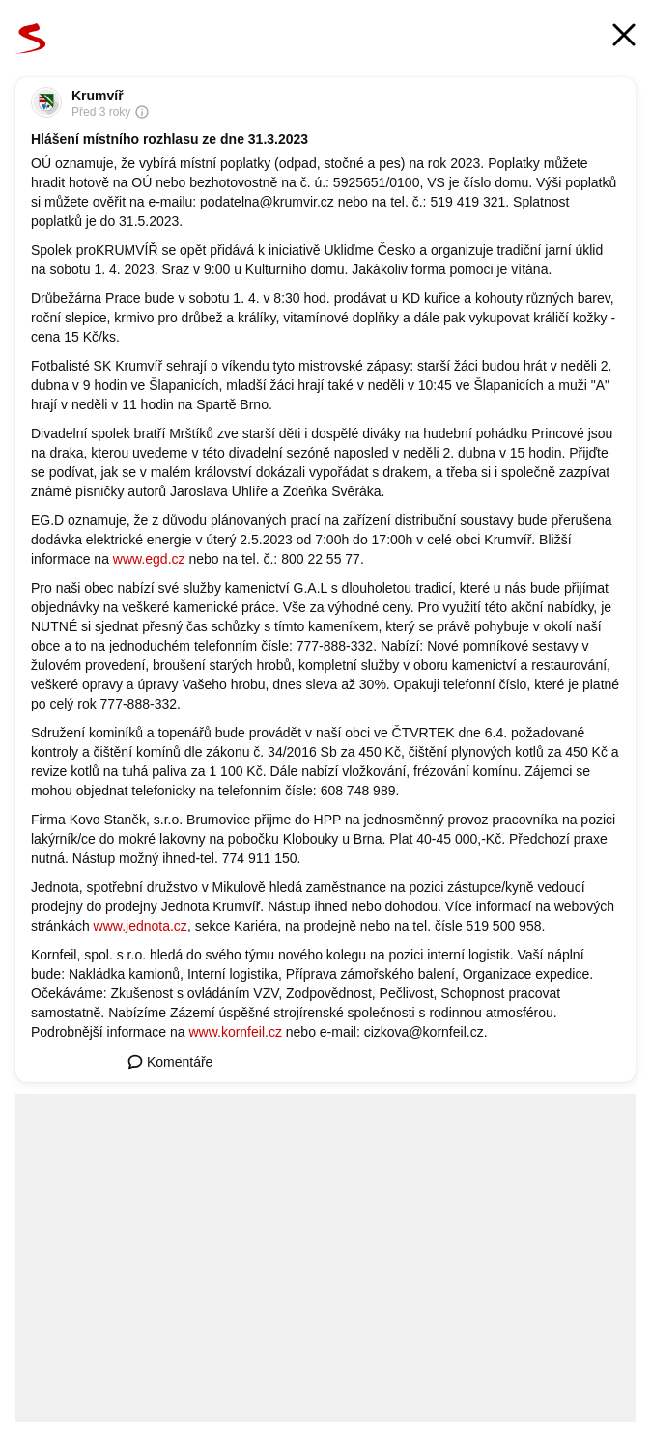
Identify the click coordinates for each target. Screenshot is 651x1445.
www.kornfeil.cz (234, 1032)
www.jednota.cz (140, 925)
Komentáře (169, 1062)
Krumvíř (97, 95)
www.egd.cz (149, 559)
